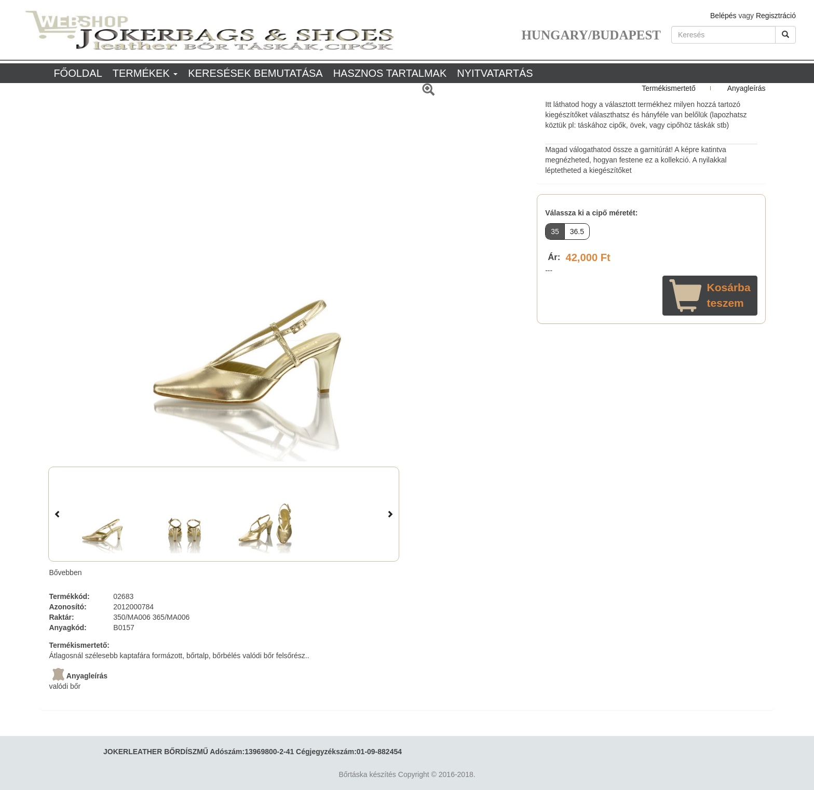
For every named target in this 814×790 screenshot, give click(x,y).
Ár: (554, 257)
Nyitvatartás (495, 73)
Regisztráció (776, 15)
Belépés (723, 15)
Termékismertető (668, 88)
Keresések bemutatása (255, 73)
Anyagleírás (746, 88)
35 (555, 231)
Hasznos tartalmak (390, 73)
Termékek (145, 73)
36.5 (577, 231)
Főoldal (77, 73)
